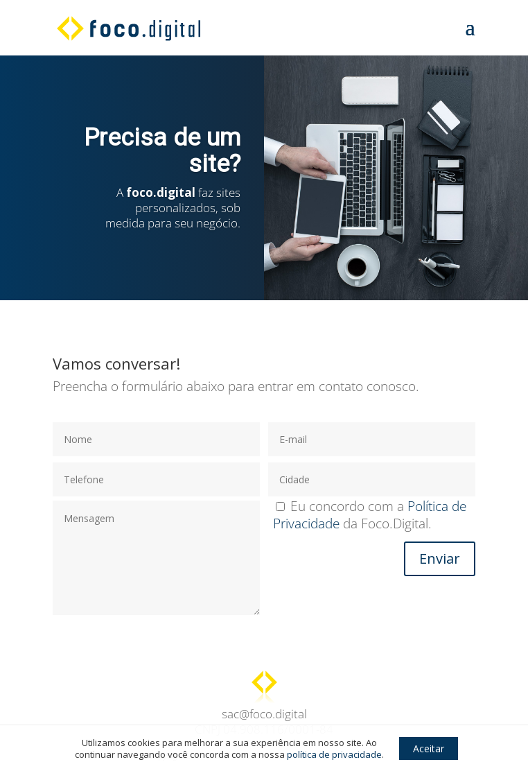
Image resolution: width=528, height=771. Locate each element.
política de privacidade (334, 754)
